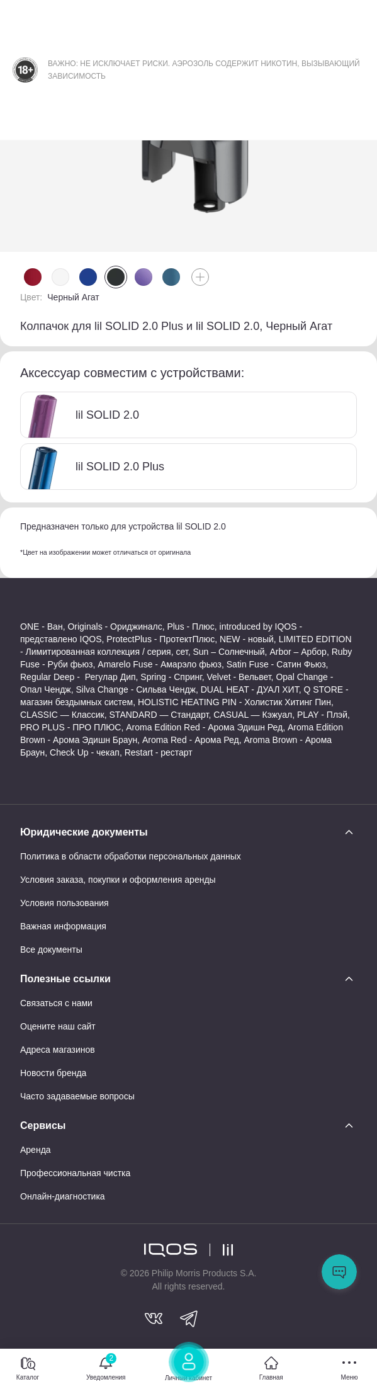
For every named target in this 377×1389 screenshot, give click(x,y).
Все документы (51, 949)
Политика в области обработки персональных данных (130, 856)
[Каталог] (27, 1369)
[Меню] (349, 1369)
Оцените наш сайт (58, 1026)
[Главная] (271, 1369)
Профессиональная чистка (75, 1173)
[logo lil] (221, 1250)
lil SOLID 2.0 (80, 415)
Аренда (35, 1150)
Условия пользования (64, 903)
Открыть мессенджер (339, 1272)
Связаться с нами (56, 1003)
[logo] (170, 1250)
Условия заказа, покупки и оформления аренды (118, 880)
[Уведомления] (105, 1369)
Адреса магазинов (57, 1050)
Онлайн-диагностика (62, 1196)
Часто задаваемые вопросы (77, 1096)
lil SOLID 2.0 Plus (92, 466)
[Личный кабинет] (189, 1366)
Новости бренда (53, 1073)
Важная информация (63, 926)
